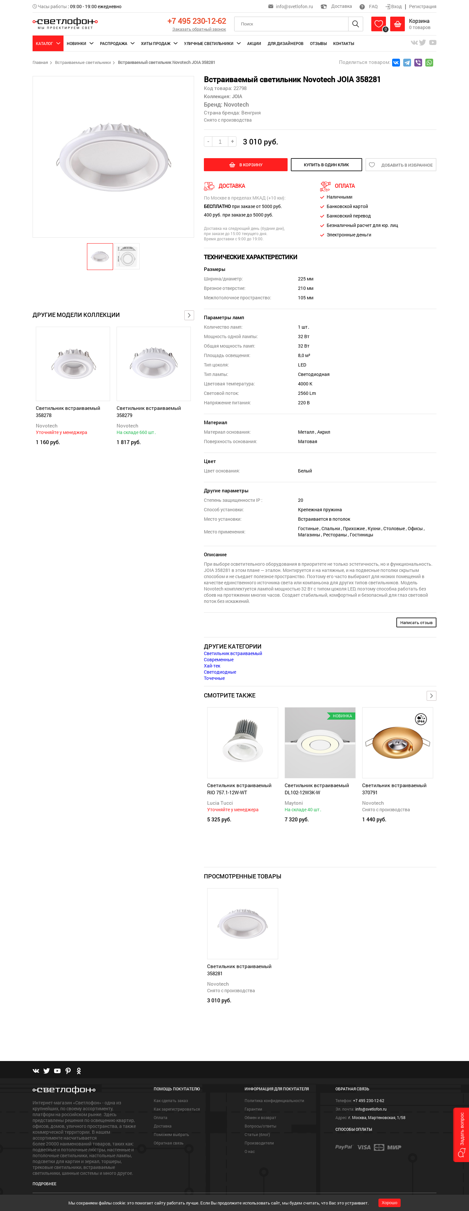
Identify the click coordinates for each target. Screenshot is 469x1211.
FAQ (369, 6)
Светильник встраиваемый (233, 653)
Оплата (160, 1117)
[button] (100, 256)
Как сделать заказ (171, 1100)
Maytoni (294, 803)
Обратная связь (169, 1142)
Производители (259, 1142)
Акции (254, 43)
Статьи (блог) (257, 1134)
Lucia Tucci (220, 803)
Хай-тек (212, 666)
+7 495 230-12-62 (196, 21)
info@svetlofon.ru (294, 6)
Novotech (47, 425)
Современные (219, 659)
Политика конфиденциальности (274, 1100)
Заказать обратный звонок (199, 29)
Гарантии (253, 1109)
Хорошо (389, 1202)
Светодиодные (220, 672)
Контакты (343, 43)
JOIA (236, 96)
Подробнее (44, 1183)
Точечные (214, 678)
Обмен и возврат (260, 1117)
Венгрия (251, 112)
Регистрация (422, 6)
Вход (394, 6)
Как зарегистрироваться (177, 1109)
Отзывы (318, 43)
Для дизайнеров (286, 43)
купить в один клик (326, 165)
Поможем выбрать (171, 1134)
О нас (250, 1151)
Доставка (336, 6)
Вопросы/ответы (260, 1126)
